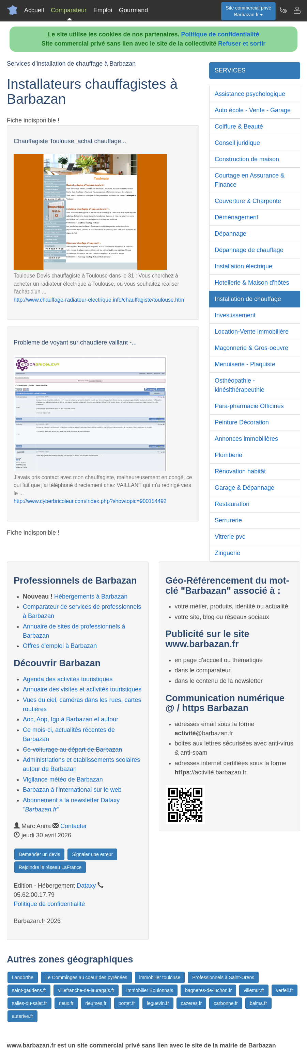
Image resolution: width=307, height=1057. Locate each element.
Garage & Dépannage (244, 487)
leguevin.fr (158, 1003)
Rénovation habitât (240, 471)
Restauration (232, 504)
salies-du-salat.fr (29, 1003)
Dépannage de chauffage (249, 250)
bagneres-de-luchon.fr (208, 990)
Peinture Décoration (242, 422)
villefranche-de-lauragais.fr (86, 990)
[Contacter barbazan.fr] (297, 10)
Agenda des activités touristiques (67, 679)
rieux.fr (66, 1003)
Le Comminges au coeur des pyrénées (86, 977)
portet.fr (127, 1003)
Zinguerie (227, 553)
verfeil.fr (284, 990)
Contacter (73, 826)
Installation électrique (243, 266)
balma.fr (258, 1003)
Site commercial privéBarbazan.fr (248, 11)
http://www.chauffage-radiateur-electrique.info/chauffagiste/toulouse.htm (99, 300)
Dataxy (86, 885)
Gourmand (133, 10)
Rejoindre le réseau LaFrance (50, 867)
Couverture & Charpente (248, 201)
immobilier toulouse (160, 977)
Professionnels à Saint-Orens (223, 977)
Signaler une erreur (92, 854)
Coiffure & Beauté (239, 126)
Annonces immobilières (246, 438)
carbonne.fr (226, 1003)
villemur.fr (254, 990)
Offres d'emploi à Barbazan (60, 645)
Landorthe (22, 977)
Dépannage (230, 233)
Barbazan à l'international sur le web (72, 789)
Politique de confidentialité (220, 34)
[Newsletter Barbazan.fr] (283, 10)
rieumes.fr (96, 1003)
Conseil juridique (237, 142)
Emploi (102, 10)
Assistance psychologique (250, 93)
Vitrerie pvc (230, 536)
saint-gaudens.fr (29, 990)
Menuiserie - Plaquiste (245, 364)
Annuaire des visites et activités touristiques (82, 689)
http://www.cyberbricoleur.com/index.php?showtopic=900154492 (90, 501)
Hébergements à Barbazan (90, 596)
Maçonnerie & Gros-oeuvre (251, 348)
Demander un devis (39, 854)
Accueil (34, 10)
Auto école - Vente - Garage (253, 110)
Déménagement (236, 217)
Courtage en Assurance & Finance (250, 180)
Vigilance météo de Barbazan (63, 779)
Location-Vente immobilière (252, 331)
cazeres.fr (191, 1003)
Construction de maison (247, 159)
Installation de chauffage (248, 299)
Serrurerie (228, 520)
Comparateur (69, 10)
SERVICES (230, 70)
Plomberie (228, 455)
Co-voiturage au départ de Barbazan (72, 749)
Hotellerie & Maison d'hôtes (252, 282)
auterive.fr (22, 1016)
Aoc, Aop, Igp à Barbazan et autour (70, 719)
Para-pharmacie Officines (249, 406)
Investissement (235, 315)
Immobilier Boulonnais (149, 990)
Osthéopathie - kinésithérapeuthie (239, 385)
